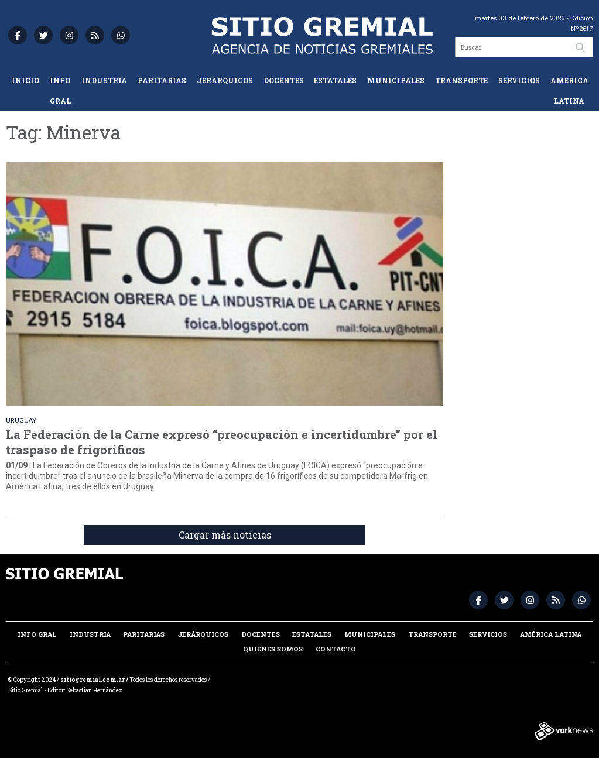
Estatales (335, 80)
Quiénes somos (273, 648)
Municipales (396, 80)
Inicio (25, 80)
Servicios (519, 80)
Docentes (283, 80)
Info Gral (60, 90)
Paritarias (162, 80)
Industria (104, 80)
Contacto (336, 648)
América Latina (569, 90)
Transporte (461, 80)
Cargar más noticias (225, 535)
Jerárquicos (225, 80)
